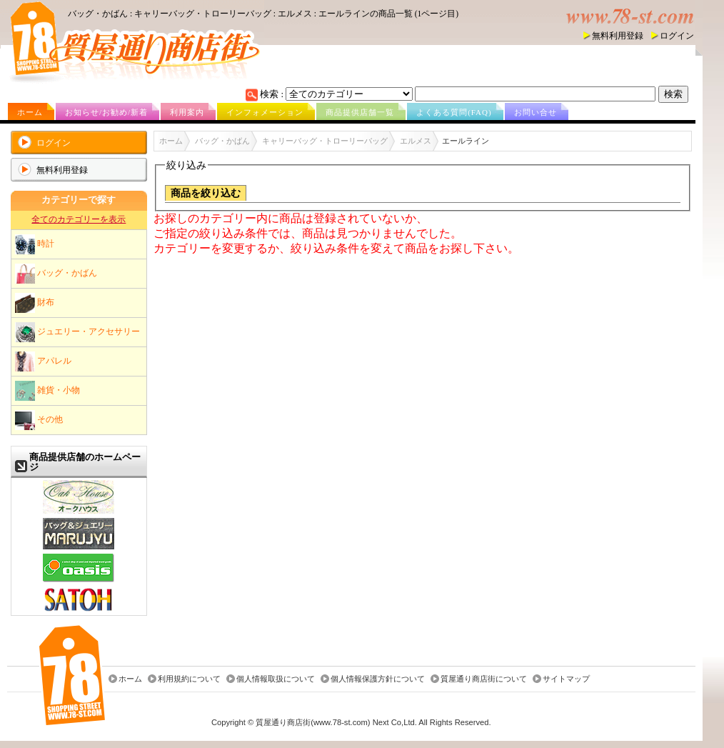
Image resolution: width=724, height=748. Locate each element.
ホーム (30, 112)
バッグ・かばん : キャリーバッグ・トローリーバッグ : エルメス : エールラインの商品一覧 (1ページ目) (263, 13)
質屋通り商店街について (484, 678)
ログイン (677, 36)
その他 (39, 420)
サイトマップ (566, 678)
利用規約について (189, 678)
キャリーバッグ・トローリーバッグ (325, 140)
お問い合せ (535, 112)
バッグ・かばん (56, 274)
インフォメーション (264, 112)
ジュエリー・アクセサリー (77, 332)
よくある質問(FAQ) (454, 112)
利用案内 (187, 112)
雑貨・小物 (47, 391)
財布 (34, 303)
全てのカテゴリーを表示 (78, 219)
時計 (34, 244)
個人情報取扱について (275, 678)
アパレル (43, 361)
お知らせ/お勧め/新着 (106, 112)
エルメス (415, 140)
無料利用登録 (617, 36)
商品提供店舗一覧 (360, 112)
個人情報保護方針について (378, 678)
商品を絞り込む (206, 193)
